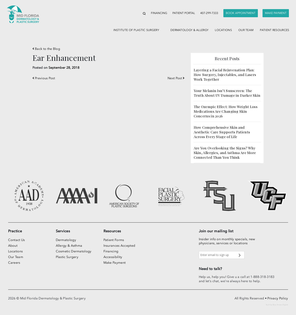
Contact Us (16, 240)
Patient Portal (183, 13)
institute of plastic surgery (136, 30)
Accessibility (112, 257)
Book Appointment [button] (240, 13)
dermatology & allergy (189, 30)
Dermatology (66, 240)
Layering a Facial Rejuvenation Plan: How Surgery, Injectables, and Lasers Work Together (225, 74)
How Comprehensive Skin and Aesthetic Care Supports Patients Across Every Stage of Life (222, 132)
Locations (15, 251)
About (13, 245)
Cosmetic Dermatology (73, 251)
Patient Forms (113, 240)
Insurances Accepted (119, 245)
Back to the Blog (46, 49)
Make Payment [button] (275, 13)
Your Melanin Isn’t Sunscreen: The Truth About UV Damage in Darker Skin (227, 93)
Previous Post (43, 78)
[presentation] (240, 13)
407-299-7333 (209, 13)
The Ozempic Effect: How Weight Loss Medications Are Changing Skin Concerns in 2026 (226, 111)
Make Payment (114, 262)
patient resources (274, 30)
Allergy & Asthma (69, 245)
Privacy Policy (277, 298)
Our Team (15, 257)
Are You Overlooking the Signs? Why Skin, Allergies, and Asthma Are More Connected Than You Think (225, 153)
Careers (14, 262)
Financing (159, 13)
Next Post (176, 78)
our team (245, 30)
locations (223, 30)
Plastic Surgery (67, 257)
